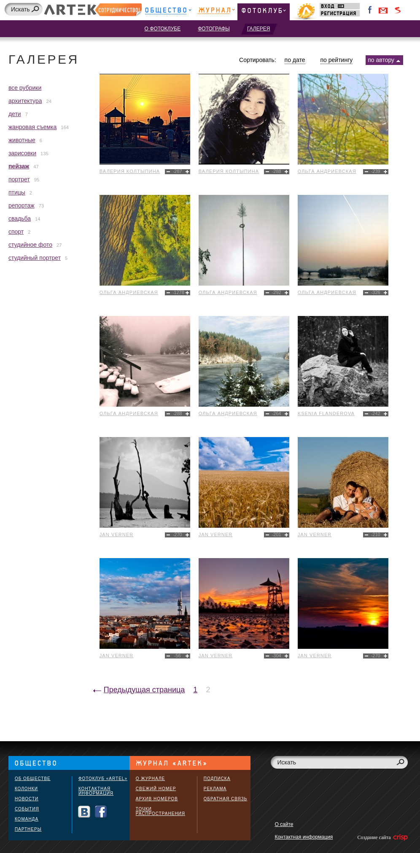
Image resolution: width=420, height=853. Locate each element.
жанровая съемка (32, 127)
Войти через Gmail (383, 10)
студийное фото (30, 244)
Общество (168, 11)
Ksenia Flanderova (326, 413)
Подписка (217, 778)
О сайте (284, 824)
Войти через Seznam (397, 10)
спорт (16, 231)
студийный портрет (34, 257)
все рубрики (24, 87)
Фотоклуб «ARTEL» (102, 778)
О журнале (150, 778)
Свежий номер (156, 788)
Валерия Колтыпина (130, 171)
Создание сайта (382, 837)
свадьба (19, 218)
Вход (340, 6)
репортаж (21, 205)
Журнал (216, 11)
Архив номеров (157, 798)
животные (21, 140)
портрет (19, 179)
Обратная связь (226, 798)
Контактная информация (95, 791)
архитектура (25, 100)
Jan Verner (117, 534)
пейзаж (18, 166)
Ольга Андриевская (327, 171)
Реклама (215, 788)
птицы (16, 192)
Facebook (370, 10)
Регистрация (340, 13)
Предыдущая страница (144, 690)
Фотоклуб (263, 11)
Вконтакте (84, 812)
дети (14, 114)
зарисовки (22, 153)
